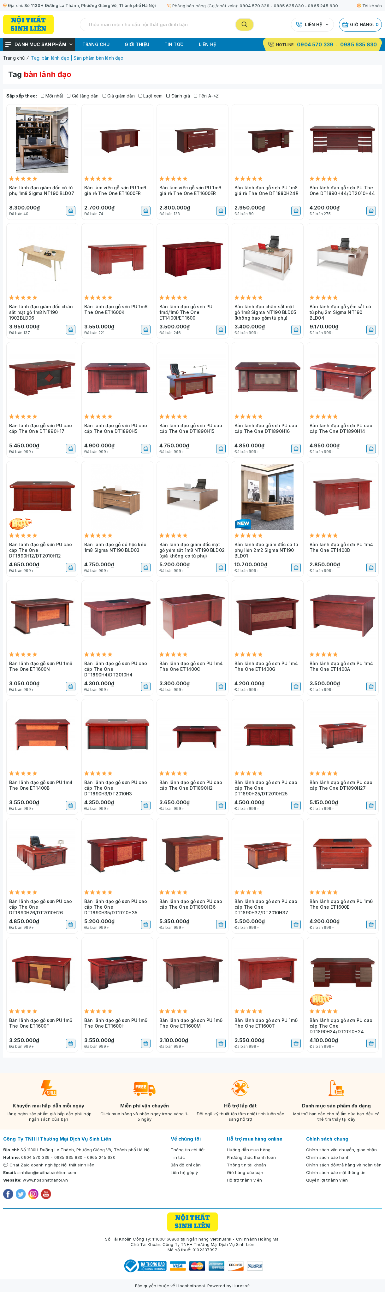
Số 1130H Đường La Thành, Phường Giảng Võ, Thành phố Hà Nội (90, 5)
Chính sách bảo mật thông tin (335, 1172)
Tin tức (174, 44)
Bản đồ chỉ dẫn (186, 1164)
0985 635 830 (289, 5)
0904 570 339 (255, 5)
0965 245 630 (323, 5)
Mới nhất (52, 95)
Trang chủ (96, 44)
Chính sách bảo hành (328, 1157)
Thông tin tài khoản (246, 1164)
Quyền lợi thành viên (327, 1180)
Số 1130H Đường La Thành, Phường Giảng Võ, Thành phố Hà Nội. (86, 1149)
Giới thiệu (137, 44)
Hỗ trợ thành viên (244, 1180)
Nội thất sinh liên (78, 1164)
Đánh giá (178, 95)
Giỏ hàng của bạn (245, 1172)
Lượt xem (151, 95)
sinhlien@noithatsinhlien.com (46, 1172)
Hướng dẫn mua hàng (248, 1149)
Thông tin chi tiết (188, 1149)
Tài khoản (369, 5)
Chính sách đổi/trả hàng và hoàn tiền (344, 1164)
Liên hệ (313, 24)
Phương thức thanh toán (251, 1157)
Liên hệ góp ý (184, 1172)
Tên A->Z (206, 95)
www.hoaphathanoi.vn (45, 1180)
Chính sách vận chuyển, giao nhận (341, 1149)
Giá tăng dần (82, 95)
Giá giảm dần (119, 95)
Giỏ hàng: (360, 24)
